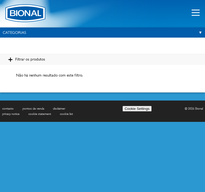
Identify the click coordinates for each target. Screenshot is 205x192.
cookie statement (39, 114)
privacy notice (10, 114)
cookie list (66, 114)
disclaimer (59, 108)
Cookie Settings (137, 109)
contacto (8, 108)
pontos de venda (33, 108)
